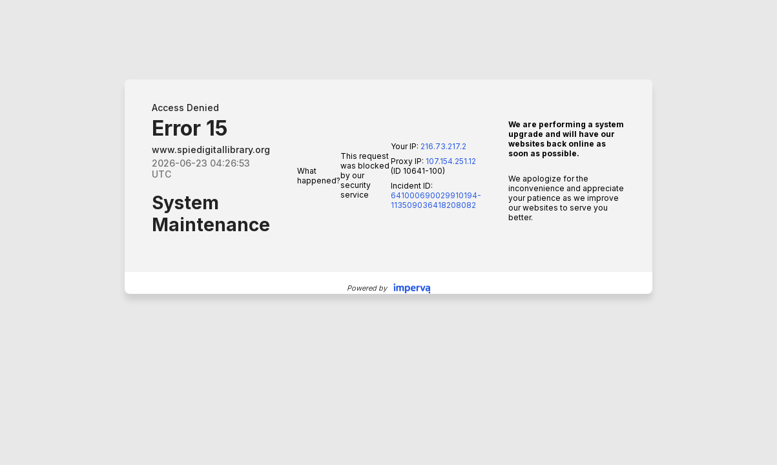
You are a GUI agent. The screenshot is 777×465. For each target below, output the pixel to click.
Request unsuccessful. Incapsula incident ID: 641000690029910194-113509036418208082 (388, 232)
